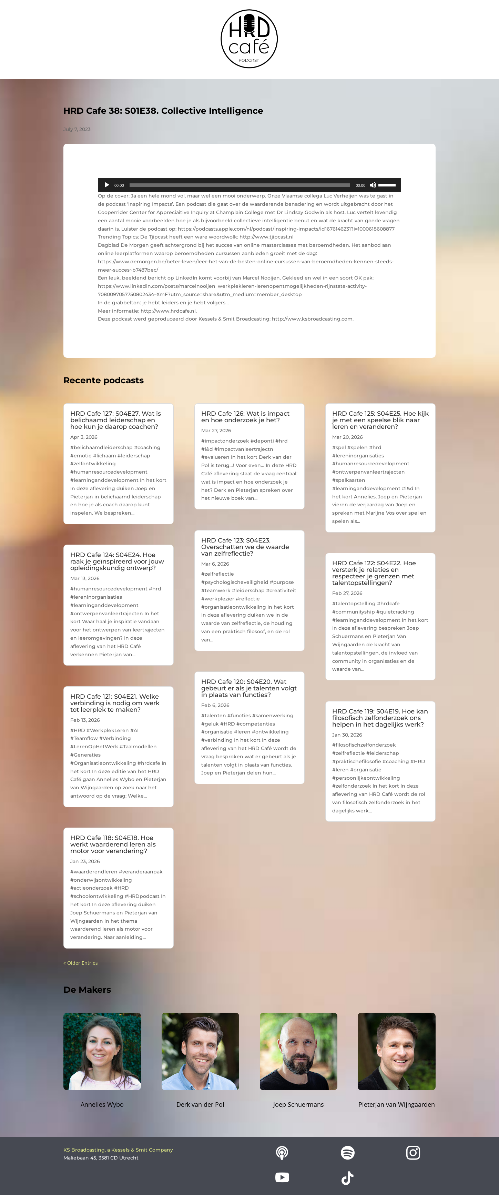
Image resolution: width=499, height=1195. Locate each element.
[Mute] (372, 185)
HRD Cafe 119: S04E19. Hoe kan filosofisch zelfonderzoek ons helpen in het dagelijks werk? (380, 718)
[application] (249, 185)
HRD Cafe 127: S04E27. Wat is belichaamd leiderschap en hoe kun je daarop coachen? (115, 420)
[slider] (240, 185)
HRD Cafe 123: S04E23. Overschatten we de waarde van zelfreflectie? (245, 547)
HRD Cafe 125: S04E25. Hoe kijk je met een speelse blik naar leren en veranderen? (380, 420)
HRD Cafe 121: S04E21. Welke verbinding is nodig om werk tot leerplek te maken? (115, 703)
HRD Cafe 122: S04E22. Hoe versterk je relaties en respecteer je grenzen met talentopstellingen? (374, 573)
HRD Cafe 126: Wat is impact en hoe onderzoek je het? (245, 417)
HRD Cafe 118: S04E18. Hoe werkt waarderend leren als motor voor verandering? (113, 844)
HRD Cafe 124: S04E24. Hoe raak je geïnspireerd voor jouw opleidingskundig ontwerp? (117, 561)
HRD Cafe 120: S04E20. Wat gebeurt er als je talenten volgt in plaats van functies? (249, 688)
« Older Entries (80, 963)
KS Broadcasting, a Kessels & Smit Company (118, 1150)
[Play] (106, 185)
